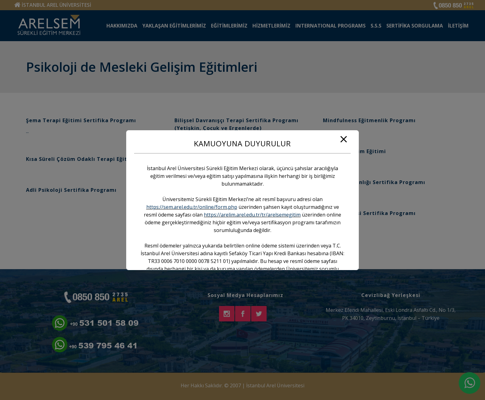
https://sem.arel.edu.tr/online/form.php (191, 207)
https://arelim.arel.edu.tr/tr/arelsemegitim (252, 214)
